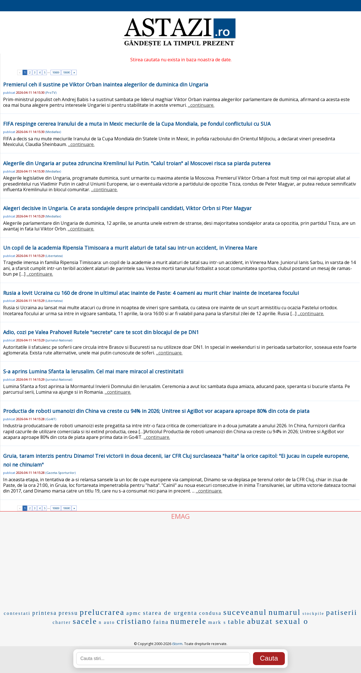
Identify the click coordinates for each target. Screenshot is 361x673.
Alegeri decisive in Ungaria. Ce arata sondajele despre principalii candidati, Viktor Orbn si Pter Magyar (127, 208)
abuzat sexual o (278, 621)
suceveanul (245, 612)
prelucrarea (102, 612)
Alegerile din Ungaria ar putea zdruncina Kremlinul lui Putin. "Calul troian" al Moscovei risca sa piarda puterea (136, 163)
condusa (210, 613)
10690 (66, 72)
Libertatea (54, 256)
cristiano (134, 621)
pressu (68, 613)
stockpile (313, 613)
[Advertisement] (180, 563)
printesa (44, 613)
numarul (284, 612)
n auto (107, 622)
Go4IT (50, 419)
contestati (17, 613)
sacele (85, 621)
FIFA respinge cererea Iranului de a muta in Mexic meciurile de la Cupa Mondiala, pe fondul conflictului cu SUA (136, 123)
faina (161, 622)
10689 (55, 72)
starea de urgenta (170, 612)
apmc (133, 613)
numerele (188, 621)
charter (62, 622)
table (236, 621)
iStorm (177, 643)
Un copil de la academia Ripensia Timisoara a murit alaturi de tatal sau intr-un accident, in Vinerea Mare (130, 247)
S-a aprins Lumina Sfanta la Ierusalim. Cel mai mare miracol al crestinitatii (93, 371)
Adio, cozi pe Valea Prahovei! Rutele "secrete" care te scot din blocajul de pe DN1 (101, 332)
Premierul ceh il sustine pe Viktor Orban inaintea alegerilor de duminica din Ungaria (105, 84)
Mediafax (53, 132)
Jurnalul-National (58, 340)
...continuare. (201, 105)
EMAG (180, 516)
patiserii (341, 612)
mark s (217, 622)
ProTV (51, 92)
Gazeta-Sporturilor (60, 473)
